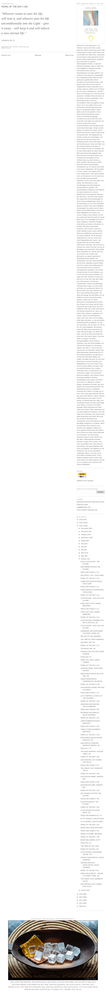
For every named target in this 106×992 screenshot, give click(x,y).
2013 (81, 894)
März (83, 556)
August (83, 540)
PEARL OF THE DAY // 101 (90, 824)
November (84, 531)
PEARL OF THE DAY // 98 (89, 870)
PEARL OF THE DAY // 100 (14, 7)
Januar (83, 890)
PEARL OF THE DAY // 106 (90, 735)
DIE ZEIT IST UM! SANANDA (91, 636)
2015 (81, 522)
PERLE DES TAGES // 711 (90, 609)
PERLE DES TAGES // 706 (90, 782)
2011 (81, 900)
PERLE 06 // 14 (86, 843)
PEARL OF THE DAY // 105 (90, 757)
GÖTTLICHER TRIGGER (85, 510)
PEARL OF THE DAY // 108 (90, 701)
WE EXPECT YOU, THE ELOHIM (92, 575)
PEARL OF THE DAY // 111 (90, 645)
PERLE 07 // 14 (86, 748)
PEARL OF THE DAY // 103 (90, 790)
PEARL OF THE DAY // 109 (90, 684)
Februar (84, 559)
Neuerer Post (5, 55)
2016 (81, 519)
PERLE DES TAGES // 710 (90, 693)
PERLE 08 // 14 (86, 657)
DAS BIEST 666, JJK (88, 642)
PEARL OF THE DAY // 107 (90, 718)
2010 (81, 903)
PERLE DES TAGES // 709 (90, 709)
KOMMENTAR (82, 507)
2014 (81, 526)
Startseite (38, 55)
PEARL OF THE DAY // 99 (89, 849)
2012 (81, 897)
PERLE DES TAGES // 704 (90, 831)
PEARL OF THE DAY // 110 (90, 665)
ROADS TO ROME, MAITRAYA (91, 834)
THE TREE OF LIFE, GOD (90, 846)
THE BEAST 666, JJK (88, 648)
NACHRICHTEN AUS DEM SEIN (88, 502)
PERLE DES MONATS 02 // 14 (91, 815)
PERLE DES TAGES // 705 (90, 799)
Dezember (84, 528)
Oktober (84, 534)
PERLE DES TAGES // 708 (90, 726)
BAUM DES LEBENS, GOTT (90, 840)
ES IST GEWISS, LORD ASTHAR (92, 818)
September (85, 537)
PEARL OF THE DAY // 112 (90, 617)
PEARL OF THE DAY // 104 (90, 773)
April (83, 553)
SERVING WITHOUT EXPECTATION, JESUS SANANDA (90, 865)
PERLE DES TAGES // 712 (90, 587)
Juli (82, 543)
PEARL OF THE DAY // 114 (90, 578)
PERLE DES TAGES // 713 (90, 572)
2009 (81, 906)
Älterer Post (69, 55)
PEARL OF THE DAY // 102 (90, 807)
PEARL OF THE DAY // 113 (90, 595)
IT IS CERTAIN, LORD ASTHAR (91, 821)
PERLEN (8, 48)
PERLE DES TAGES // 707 (90, 765)
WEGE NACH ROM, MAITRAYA (92, 827)
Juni (82, 547)
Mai (82, 549)
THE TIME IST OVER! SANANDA (92, 639)
